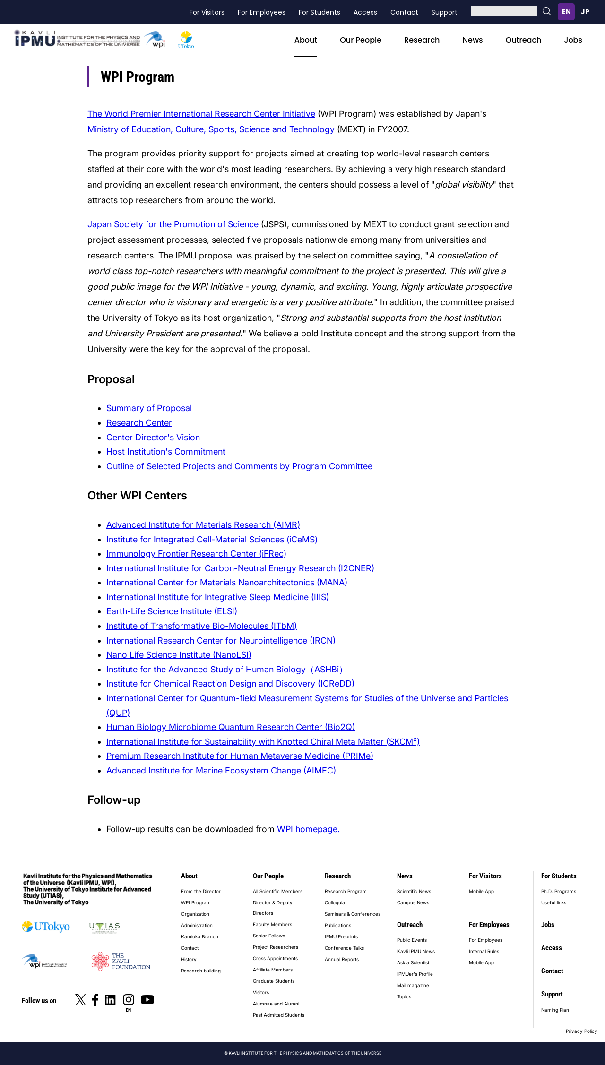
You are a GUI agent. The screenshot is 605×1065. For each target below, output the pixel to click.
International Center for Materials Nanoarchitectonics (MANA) (226, 582)
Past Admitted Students (278, 1015)
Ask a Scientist (413, 962)
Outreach (524, 39)
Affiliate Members (273, 969)
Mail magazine (413, 985)
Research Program (346, 891)
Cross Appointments (275, 958)
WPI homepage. (308, 829)
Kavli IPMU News (416, 951)
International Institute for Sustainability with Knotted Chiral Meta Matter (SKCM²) (263, 742)
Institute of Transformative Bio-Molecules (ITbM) (201, 626)
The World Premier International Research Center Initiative (201, 114)
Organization (195, 914)
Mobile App (481, 891)
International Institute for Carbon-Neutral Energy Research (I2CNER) (240, 568)
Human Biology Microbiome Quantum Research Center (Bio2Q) (230, 727)
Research (422, 39)
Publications (338, 925)
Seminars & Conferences (352, 914)
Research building (201, 970)
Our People (360, 39)
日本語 (585, 11)
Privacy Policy (581, 1031)
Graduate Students (273, 981)
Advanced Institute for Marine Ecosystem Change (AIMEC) (221, 770)
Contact (404, 12)
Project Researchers (275, 947)
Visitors (261, 992)
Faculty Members (272, 924)
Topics (404, 996)
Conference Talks (344, 948)
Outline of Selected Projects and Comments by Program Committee (239, 466)
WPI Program (196, 902)
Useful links (553, 902)
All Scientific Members (277, 891)
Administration (197, 925)
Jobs (573, 39)
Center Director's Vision (153, 437)
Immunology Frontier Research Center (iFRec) (196, 553)
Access (365, 12)
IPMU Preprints (341, 936)
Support (445, 12)
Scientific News (414, 891)
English (566, 11)
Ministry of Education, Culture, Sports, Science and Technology (211, 129)
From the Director (201, 891)
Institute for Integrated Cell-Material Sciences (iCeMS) (212, 539)
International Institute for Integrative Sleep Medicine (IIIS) (217, 597)
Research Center (139, 423)
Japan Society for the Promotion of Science (173, 224)
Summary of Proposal (149, 408)
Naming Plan (555, 1010)
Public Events (412, 940)
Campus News (413, 902)
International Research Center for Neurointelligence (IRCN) (221, 640)
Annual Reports (342, 959)
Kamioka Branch (199, 936)
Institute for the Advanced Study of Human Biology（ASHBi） (226, 669)
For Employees (261, 12)
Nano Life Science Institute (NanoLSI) (178, 655)
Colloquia (335, 902)
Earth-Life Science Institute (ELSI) (171, 611)
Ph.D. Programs (558, 891)
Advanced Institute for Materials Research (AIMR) (203, 525)
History (189, 959)
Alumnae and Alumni (276, 1003)
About (306, 39)
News (472, 39)
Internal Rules (484, 951)
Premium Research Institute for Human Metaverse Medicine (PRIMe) (239, 756)
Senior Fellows (269, 935)
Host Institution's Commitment (165, 451)
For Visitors (207, 12)
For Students (319, 12)
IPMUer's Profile (415, 974)
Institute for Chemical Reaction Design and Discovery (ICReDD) (230, 683)
